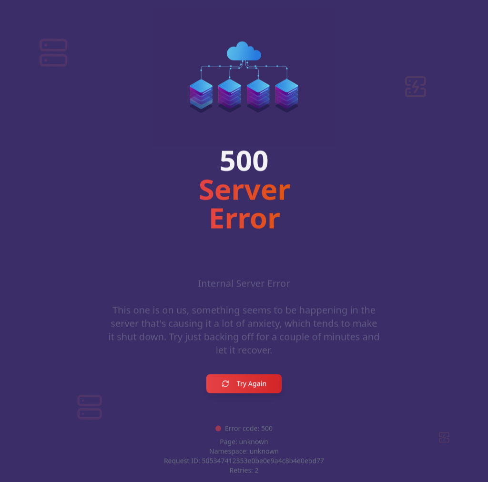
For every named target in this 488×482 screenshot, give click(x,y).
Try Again (244, 384)
